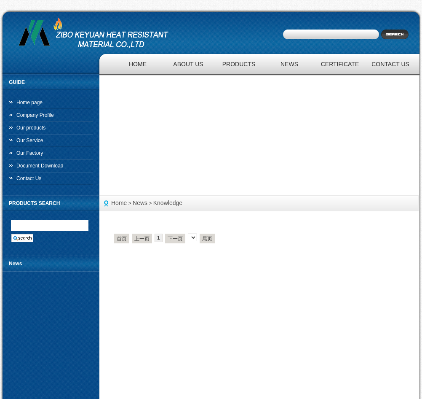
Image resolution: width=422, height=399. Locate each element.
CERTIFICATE (340, 64)
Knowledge (167, 203)
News (140, 203)
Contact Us (28, 178)
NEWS (289, 64)
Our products (30, 128)
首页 (122, 239)
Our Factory (29, 153)
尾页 (207, 239)
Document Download (39, 166)
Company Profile (35, 115)
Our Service (29, 140)
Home (119, 203)
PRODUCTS (239, 64)
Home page (29, 102)
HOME (138, 64)
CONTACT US (390, 64)
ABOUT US (188, 64)
